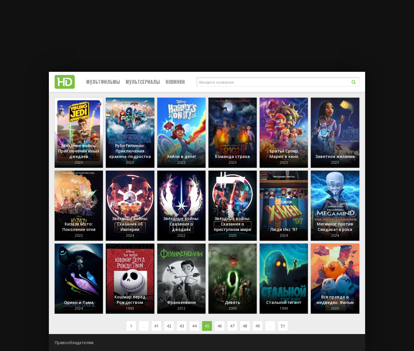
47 (232, 326)
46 (219, 326)
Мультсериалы (143, 81)
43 (181, 326)
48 (245, 326)
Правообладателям (74, 342)
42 (169, 326)
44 (194, 326)
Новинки (175, 81)
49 (257, 326)
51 (283, 326)
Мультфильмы (103, 81)
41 (156, 326)
